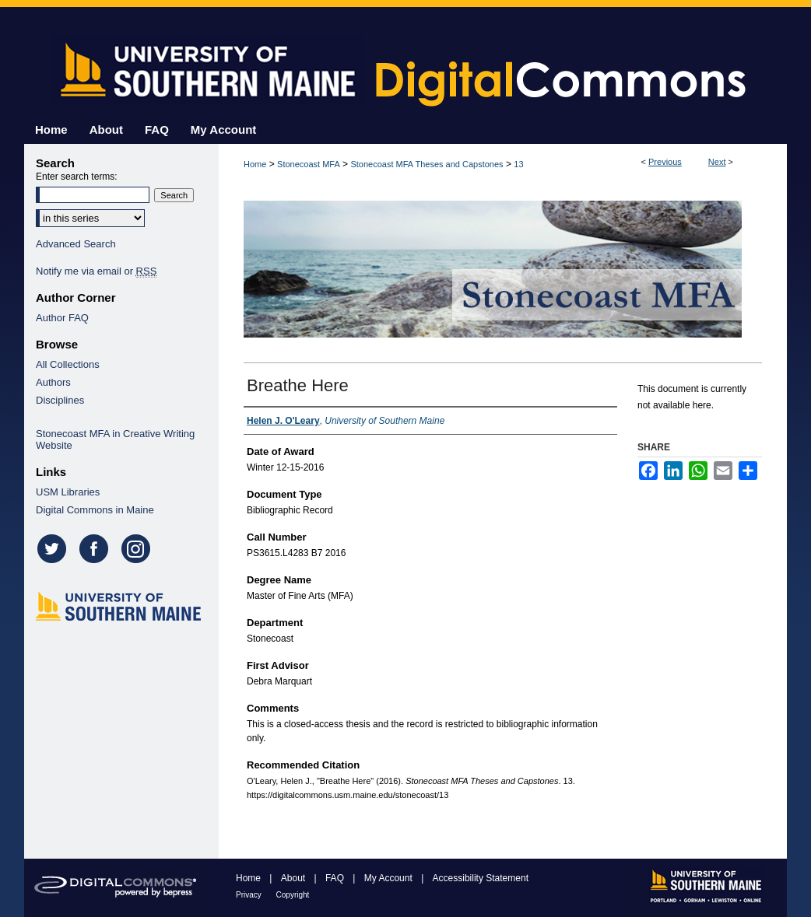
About (294, 878)
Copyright (293, 895)
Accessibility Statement (480, 878)
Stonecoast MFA (308, 164)
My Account (389, 878)
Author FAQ (62, 318)
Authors (53, 382)
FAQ (335, 878)
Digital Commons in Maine (95, 510)
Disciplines (60, 400)
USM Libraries (68, 492)
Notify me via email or (96, 271)
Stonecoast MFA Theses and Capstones (426, 164)
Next (717, 161)
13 (518, 164)
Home (255, 164)
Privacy (250, 895)
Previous (665, 161)
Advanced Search (76, 244)
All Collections (68, 364)
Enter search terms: (77, 176)
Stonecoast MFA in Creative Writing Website (115, 439)
